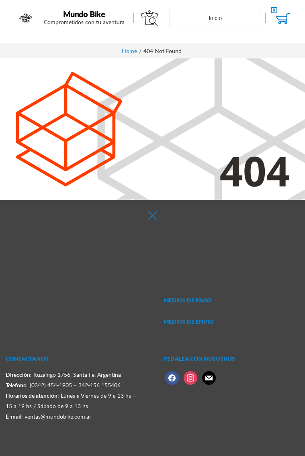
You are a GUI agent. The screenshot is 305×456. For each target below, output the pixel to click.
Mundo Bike (84, 14)
